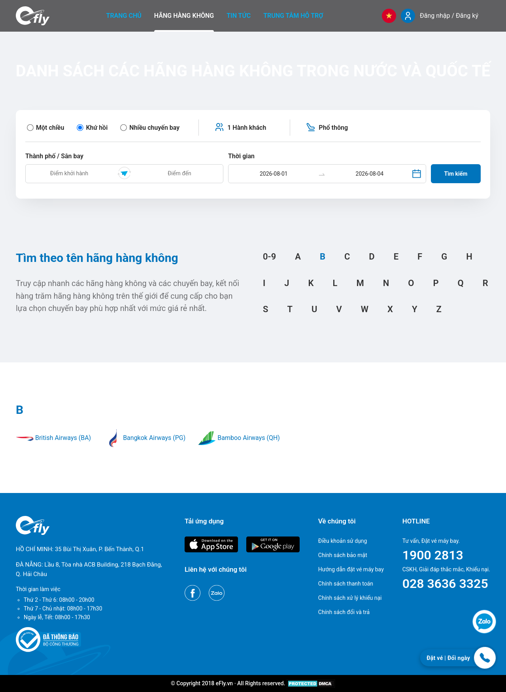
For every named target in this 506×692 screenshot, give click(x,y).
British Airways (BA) (53, 438)
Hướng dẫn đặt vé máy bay (351, 569)
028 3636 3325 (445, 583)
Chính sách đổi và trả (344, 612)
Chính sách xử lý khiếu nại (350, 598)
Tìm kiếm (456, 174)
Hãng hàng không (184, 15)
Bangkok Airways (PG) (144, 438)
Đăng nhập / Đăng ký (449, 15)
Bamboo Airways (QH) (239, 438)
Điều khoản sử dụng (342, 541)
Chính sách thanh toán (345, 583)
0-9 (269, 257)
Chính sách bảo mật (342, 555)
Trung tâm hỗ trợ (293, 15)
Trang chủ (124, 15)
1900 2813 (432, 555)
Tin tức (239, 15)
